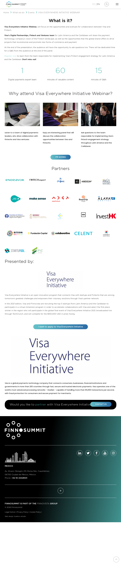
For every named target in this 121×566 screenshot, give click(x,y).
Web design (9, 519)
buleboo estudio (20, 519)
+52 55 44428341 (19, 481)
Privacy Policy (22, 515)
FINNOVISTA (43, 507)
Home (6, 13)
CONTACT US (101, 407)
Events (31, 13)
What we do (18, 13)
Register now (10, 56)
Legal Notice (10, 515)
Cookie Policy (35, 515)
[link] (15, 180)
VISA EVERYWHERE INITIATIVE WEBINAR (59, 13)
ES (93, 4)
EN (98, 4)
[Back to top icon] (116, 559)
